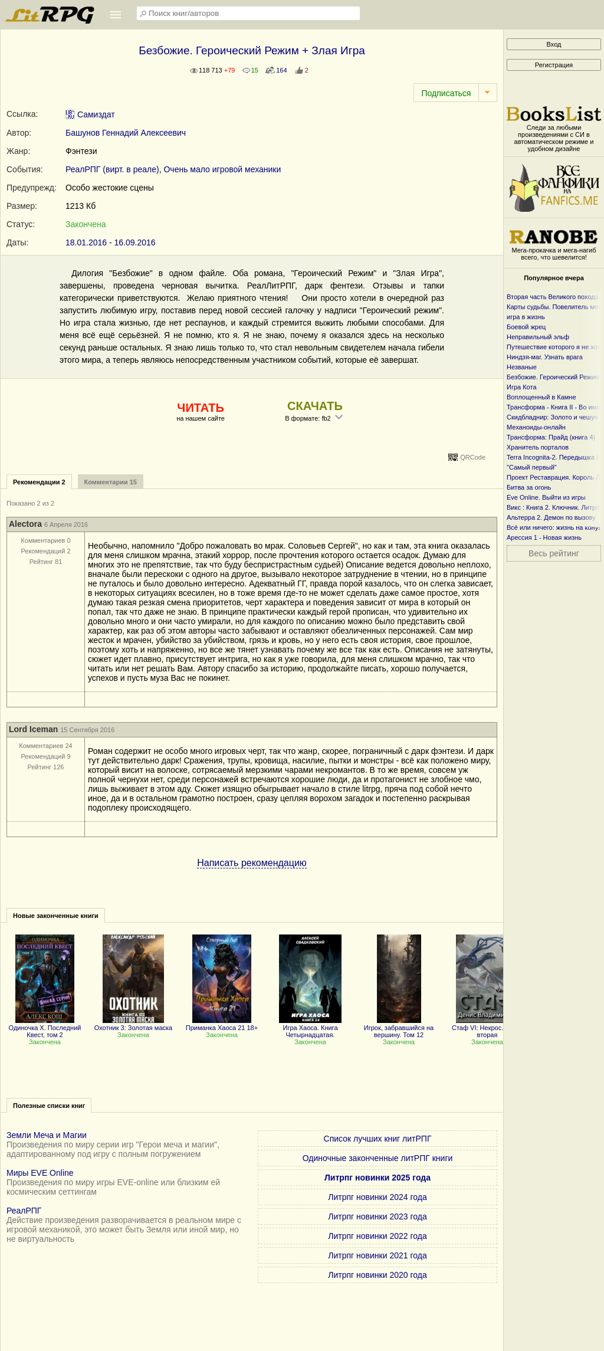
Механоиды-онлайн (536, 427)
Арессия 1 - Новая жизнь (544, 537)
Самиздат (90, 114)
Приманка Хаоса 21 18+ (222, 1024)
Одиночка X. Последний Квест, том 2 (45, 1027)
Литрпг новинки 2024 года (377, 1197)
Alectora (25, 524)
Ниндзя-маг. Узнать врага (545, 356)
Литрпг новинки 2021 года (377, 1255)
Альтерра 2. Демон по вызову (551, 517)
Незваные (522, 366)
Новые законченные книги (56, 915)
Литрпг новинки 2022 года (377, 1236)
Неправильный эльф (538, 336)
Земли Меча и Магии (46, 1135)
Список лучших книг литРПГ (378, 1138)
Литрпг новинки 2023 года (377, 1216)
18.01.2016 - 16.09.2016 (110, 242)
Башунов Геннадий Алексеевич (125, 132)
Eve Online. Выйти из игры (546, 497)
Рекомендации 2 (39, 482)
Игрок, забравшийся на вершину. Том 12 (399, 1027)
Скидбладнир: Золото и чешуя (552, 417)
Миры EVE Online (40, 1173)
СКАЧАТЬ (315, 405)
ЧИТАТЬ (200, 407)
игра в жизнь (526, 316)
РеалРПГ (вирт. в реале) (112, 169)
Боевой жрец (526, 326)
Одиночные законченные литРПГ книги (378, 1158)
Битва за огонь (529, 487)
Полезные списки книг (49, 1105)
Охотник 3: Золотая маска (133, 1024)
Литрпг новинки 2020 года (377, 1275)
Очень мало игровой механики (222, 169)
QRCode (472, 457)
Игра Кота (522, 387)
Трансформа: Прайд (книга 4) (551, 437)
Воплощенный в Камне (541, 397)
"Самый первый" (532, 467)
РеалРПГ (23, 1210)
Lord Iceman (33, 729)
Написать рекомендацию (252, 863)
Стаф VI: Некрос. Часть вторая (487, 1027)
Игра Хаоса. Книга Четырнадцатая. (310, 1027)
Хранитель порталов (538, 447)
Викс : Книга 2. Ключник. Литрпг (554, 507)
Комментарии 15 (110, 482)
